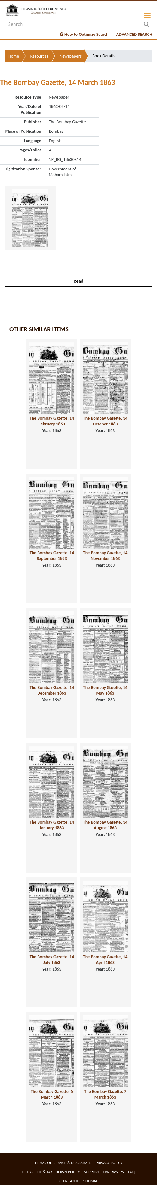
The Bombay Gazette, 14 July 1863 (52, 959)
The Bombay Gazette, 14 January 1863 (52, 825)
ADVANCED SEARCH (134, 34)
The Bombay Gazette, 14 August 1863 (105, 825)
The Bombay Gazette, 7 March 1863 (105, 1094)
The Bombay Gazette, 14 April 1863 (105, 959)
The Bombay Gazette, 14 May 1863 (105, 690)
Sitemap (90, 1180)
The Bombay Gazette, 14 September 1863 (52, 556)
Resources (39, 56)
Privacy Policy (109, 1162)
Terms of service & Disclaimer (63, 1162)
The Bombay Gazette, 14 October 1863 (105, 421)
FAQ (131, 1171)
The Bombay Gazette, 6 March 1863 (52, 1094)
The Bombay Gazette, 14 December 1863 (52, 690)
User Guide (69, 1180)
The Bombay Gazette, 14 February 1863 (52, 421)
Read (78, 281)
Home (13, 56)
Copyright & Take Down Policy (51, 1171)
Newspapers (70, 56)
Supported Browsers (104, 1171)
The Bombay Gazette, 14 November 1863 (105, 556)
